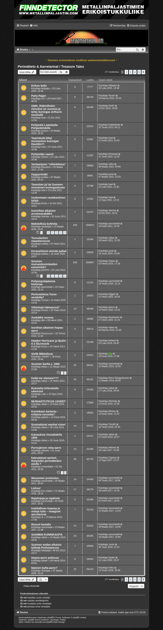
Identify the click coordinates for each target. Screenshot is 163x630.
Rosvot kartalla (41, 524)
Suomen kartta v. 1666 (45, 363)
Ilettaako (45, 88)
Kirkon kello (39, 85)
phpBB (50, 617)
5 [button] (139, 72)
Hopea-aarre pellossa (45, 557)
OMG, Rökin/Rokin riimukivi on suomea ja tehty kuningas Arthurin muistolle (46, 110)
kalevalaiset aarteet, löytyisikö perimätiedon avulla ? (46, 460)
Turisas (44, 300)
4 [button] (134, 72)
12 (56, 232)
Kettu (111, 567)
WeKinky (112, 401)
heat (43, 117)
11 (53, 232)
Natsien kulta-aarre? (44, 567)
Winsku (112, 411)
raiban (111, 238)
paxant (44, 130)
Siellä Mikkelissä (42, 353)
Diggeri (111, 294)
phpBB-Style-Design (55, 622)
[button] (143, 72)
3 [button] (130, 72)
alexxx (111, 307)
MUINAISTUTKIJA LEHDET (48, 401)
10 (48, 232)
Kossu (44, 346)
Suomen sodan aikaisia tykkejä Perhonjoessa (46, 546)
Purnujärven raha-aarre (46, 447)
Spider (44, 560)
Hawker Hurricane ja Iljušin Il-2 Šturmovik (48, 342)
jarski (111, 174)
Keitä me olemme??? (45, 378)
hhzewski (113, 154)
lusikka (44, 177)
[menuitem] (34, 25)
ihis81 (111, 105)
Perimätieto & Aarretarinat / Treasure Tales (51, 66)
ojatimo (44, 417)
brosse (44, 310)
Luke (43, 394)
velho (111, 164)
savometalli (114, 223)
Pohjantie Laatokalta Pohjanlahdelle (44, 126)
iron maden (47, 491)
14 (65, 232)
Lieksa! (36, 488)
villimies (45, 450)
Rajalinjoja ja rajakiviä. (45, 498)
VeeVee (45, 216)
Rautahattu (113, 317)
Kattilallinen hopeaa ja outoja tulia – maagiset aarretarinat (45, 511)
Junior (111, 544)
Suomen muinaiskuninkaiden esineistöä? (44, 264)
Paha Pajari (38, 95)
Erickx (44, 203)
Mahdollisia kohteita (44, 223)
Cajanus (112, 457)
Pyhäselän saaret (42, 154)
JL (42, 517)
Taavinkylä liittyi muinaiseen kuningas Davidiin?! (45, 141)
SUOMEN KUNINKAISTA (47, 534)
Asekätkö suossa (42, 317)
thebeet (112, 340)
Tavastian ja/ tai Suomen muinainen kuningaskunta (48, 186)
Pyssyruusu (47, 333)
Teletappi (45, 570)
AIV (43, 98)
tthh (43, 320)
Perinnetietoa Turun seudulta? (44, 296)
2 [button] (126, 72)
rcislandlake (47, 466)
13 (61, 232)
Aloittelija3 (46, 226)
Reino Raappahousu (118, 378)
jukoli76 (45, 270)
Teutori (111, 95)
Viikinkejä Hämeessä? (45, 307)
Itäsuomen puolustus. (45, 478)
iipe (110, 353)
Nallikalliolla (114, 124)
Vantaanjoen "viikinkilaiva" (48, 164)
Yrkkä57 (45, 356)
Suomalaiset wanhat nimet (48, 424)
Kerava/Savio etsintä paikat (48, 251)
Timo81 (112, 424)
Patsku (111, 261)
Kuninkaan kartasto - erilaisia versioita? (44, 413)
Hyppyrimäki (39, 174)
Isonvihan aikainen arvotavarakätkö (43, 212)
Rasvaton (46, 167)
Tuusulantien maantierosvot (40, 239)
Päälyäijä (45, 550)
